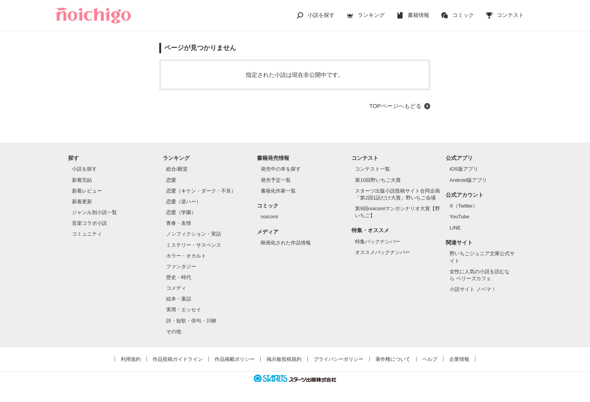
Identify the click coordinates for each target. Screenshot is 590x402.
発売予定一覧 (276, 180)
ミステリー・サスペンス (193, 245)
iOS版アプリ (464, 169)
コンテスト (510, 15)
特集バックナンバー (377, 241)
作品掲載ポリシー (235, 359)
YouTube (459, 216)
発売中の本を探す (281, 169)
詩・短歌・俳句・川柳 (191, 321)
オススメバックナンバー (382, 252)
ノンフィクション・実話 (193, 234)
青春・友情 (178, 223)
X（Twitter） (464, 206)
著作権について (392, 359)
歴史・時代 (178, 277)
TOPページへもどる (395, 106)
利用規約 (131, 359)
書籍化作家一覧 (278, 191)
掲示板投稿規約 (284, 359)
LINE (455, 228)
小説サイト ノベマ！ (473, 289)
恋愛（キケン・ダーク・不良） (201, 191)
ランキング (371, 15)
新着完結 (82, 180)
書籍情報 (418, 15)
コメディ (176, 288)
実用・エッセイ (183, 309)
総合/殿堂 (177, 169)
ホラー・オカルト (186, 256)
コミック (463, 15)
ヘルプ (429, 359)
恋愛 (171, 180)
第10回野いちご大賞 (377, 180)
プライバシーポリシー (338, 359)
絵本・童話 (178, 299)
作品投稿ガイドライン (178, 359)
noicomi (269, 216)
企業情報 (459, 359)
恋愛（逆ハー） (183, 201)
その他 (173, 331)
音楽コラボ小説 (89, 223)
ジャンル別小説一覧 (94, 212)
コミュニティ (87, 234)
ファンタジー (181, 266)
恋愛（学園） (181, 212)
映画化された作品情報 (286, 243)
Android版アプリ (468, 180)
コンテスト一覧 (372, 169)
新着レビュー (87, 191)
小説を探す (321, 15)
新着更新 (82, 201)
